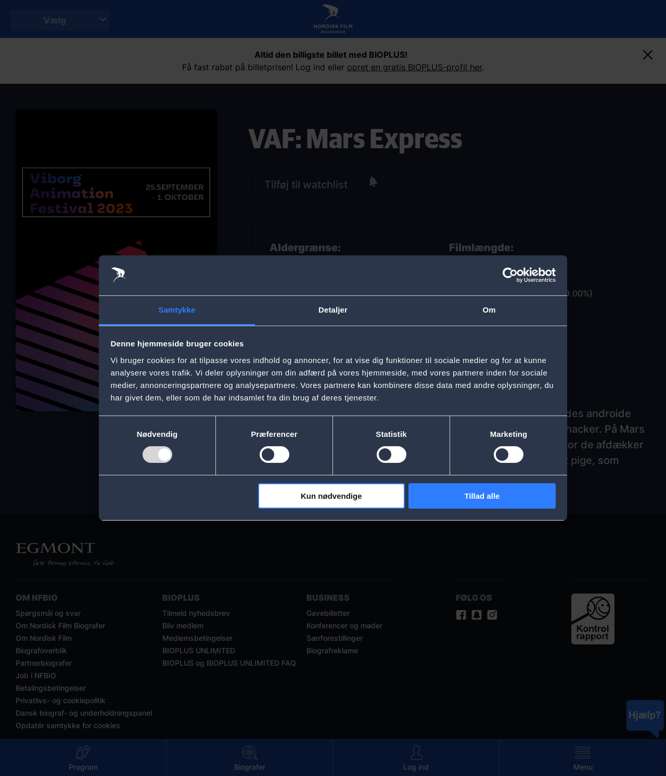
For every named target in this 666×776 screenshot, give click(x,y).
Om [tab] (488, 309)
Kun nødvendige (331, 496)
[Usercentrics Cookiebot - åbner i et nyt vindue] (510, 275)
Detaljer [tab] (333, 309)
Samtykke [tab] (177, 309)
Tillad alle (481, 496)
